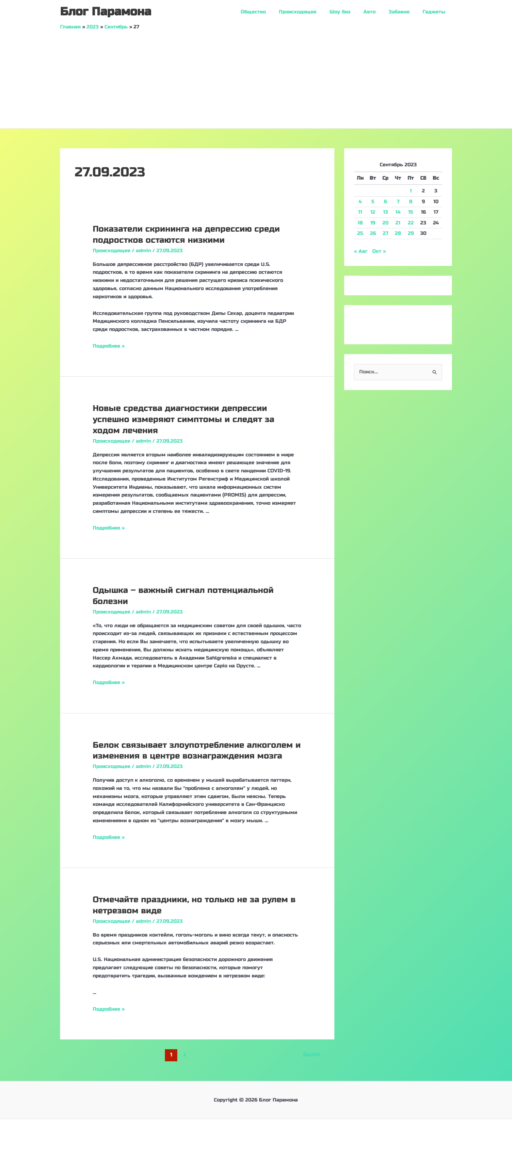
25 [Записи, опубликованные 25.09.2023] (360, 233)
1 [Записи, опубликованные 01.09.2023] (411, 191)
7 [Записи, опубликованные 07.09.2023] (398, 201)
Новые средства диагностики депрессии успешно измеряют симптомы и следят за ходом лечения (185, 419)
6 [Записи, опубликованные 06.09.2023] (385, 201)
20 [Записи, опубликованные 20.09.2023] (385, 223)
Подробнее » (109, 346)
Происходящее (312, 12)
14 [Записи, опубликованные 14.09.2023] (398, 212)
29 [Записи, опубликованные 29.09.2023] (411, 233)
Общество (271, 12)
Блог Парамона (105, 12)
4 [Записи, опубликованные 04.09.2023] (360, 201)
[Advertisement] (256, 79)
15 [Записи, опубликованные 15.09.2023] (410, 212)
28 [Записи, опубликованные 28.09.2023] (398, 233)
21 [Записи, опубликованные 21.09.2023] (397, 223)
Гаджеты (435, 12)
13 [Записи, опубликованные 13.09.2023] (385, 212)
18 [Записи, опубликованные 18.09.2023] (360, 223)
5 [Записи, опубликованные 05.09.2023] (372, 201)
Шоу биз (351, 12)
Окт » (379, 251)
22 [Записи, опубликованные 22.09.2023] (411, 223)
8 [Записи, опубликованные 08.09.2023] (410, 201)
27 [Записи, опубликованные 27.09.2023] (385, 233)
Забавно (403, 12)
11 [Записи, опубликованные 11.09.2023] (360, 212)
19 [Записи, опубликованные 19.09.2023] (372, 223)
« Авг (360, 251)
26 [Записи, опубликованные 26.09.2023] (373, 233)
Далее (315, 1054)
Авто (378, 12)
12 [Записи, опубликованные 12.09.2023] (372, 212)
